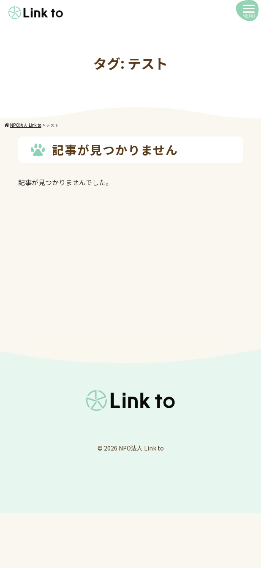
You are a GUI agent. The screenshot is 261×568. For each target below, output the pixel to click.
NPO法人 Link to (141, 448)
